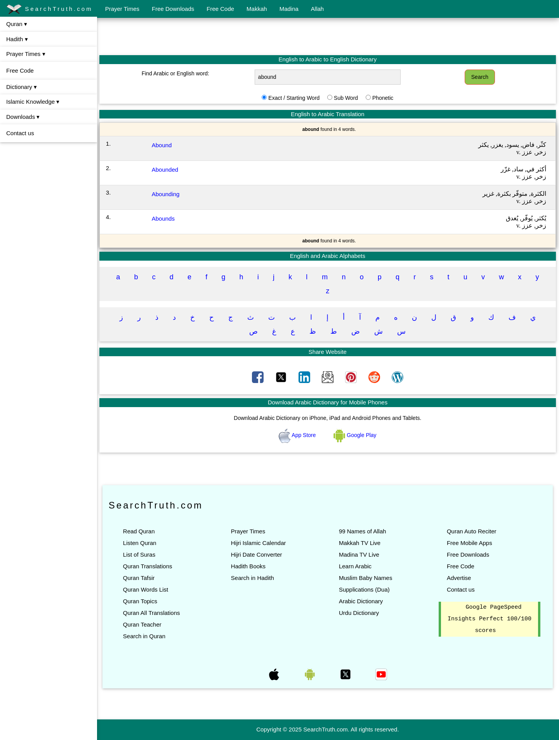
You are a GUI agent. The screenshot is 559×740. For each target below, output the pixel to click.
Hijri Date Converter (257, 554)
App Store (298, 435)
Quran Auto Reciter (472, 531)
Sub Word (346, 98)
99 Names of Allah (363, 531)
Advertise (459, 578)
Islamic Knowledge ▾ (32, 101)
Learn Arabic (355, 566)
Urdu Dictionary (359, 612)
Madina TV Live (359, 554)
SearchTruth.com (49, 9)
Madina (289, 8)
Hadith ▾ (17, 39)
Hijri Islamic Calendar (258, 543)
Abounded (166, 169)
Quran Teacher (143, 624)
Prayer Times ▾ (25, 53)
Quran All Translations (152, 612)
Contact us (20, 133)
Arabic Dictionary (361, 601)
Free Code (220, 8)
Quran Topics (141, 601)
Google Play (355, 435)
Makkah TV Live (360, 543)
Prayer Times (122, 8)
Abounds (164, 218)
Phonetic (383, 98)
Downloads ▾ (23, 116)
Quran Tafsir (139, 578)
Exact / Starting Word (294, 98)
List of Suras (140, 554)
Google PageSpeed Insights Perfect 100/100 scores (489, 619)
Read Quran (140, 531)
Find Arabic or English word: (176, 73)
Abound (163, 145)
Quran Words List (146, 589)
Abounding (167, 194)
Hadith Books (248, 566)
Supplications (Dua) (364, 589)
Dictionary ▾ (21, 87)
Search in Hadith (252, 578)
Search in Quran (145, 636)
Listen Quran (140, 543)
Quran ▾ (16, 24)
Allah (317, 8)
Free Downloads (173, 8)
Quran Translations (148, 566)
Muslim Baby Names (366, 578)
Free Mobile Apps (469, 543)
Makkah (257, 8)
